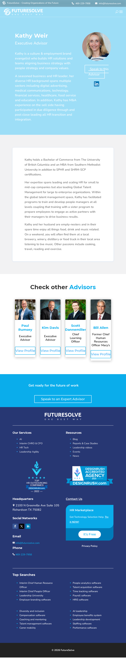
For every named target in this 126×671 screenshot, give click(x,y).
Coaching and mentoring (32, 619)
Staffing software (82, 623)
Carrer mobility (27, 627)
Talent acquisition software (87, 587)
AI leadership (80, 611)
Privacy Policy (90, 546)
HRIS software (80, 599)
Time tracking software (85, 591)
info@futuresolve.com (107, 3)
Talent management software (35, 623)
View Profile (25, 351)
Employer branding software (35, 599)
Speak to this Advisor (98, 72)
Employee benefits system (87, 615)
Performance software (85, 627)
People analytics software (87, 583)
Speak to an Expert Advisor (63, 399)
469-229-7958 (80, 3)
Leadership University (31, 595)
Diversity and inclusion (31, 611)
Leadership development (86, 619)
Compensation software (32, 615)
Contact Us (74, 499)
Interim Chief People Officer (34, 591)
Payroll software (82, 595)
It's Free (89, 534)
